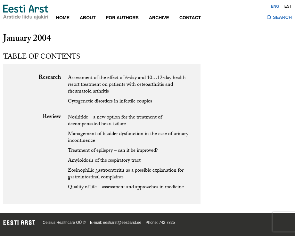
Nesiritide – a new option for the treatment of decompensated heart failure (115, 121)
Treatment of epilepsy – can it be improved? (113, 151)
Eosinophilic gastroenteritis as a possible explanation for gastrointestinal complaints (126, 174)
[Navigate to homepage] (25, 12)
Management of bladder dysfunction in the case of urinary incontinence (128, 137)
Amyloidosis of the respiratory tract (104, 161)
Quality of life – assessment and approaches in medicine (126, 187)
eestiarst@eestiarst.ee (122, 222)
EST (288, 6)
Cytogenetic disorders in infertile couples (110, 101)
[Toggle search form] (279, 18)
